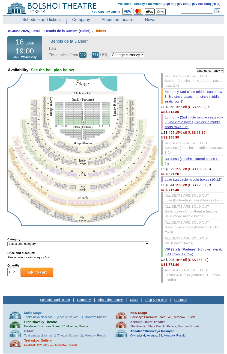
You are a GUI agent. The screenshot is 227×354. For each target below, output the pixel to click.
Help (216, 4)
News (150, 19)
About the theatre (117, 19)
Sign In (168, 4)
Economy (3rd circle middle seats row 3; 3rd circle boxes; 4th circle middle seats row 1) (193, 96)
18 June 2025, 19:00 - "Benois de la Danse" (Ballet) (48, 31)
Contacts (180, 300)
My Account (201, 4)
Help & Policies (156, 300)
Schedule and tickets (41, 19)
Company (81, 19)
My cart (183, 4)
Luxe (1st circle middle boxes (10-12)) (193, 179)
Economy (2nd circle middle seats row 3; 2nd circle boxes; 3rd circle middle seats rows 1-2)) (193, 122)
